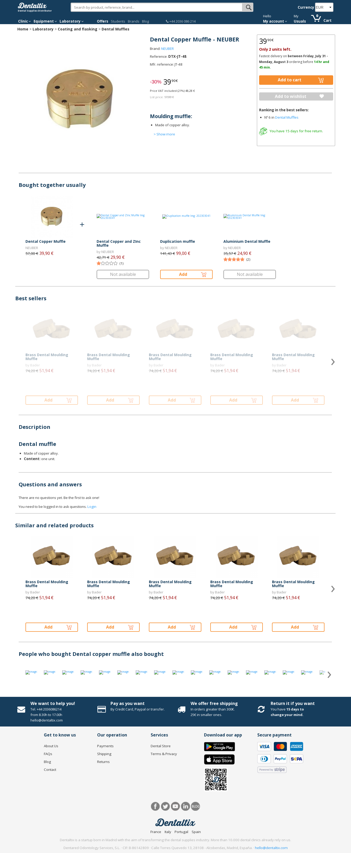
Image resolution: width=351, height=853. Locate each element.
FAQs (48, 753)
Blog (145, 21)
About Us (51, 746)
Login (91, 506)
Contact (50, 769)
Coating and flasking (77, 29)
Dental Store (161, 746)
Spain (196, 831)
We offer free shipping (214, 703)
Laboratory (43, 29)
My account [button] (275, 21)
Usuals (300, 21)
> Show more (164, 134)
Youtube (175, 806)
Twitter (165, 806)
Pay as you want (128, 703)
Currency (306, 7)
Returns (103, 761)
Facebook (155, 806)
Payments (105, 746)
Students (118, 21)
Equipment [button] (45, 21)
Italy (168, 831)
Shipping (104, 753)
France (155, 831)
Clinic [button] (24, 21)
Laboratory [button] (72, 21)
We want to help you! (52, 703)
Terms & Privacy (164, 753)
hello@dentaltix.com (271, 847)
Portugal (181, 831)
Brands (133, 21)
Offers (102, 21)
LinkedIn (185, 806)
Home (22, 29)
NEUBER (167, 48)
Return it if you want (293, 703)
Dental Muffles (115, 29)
